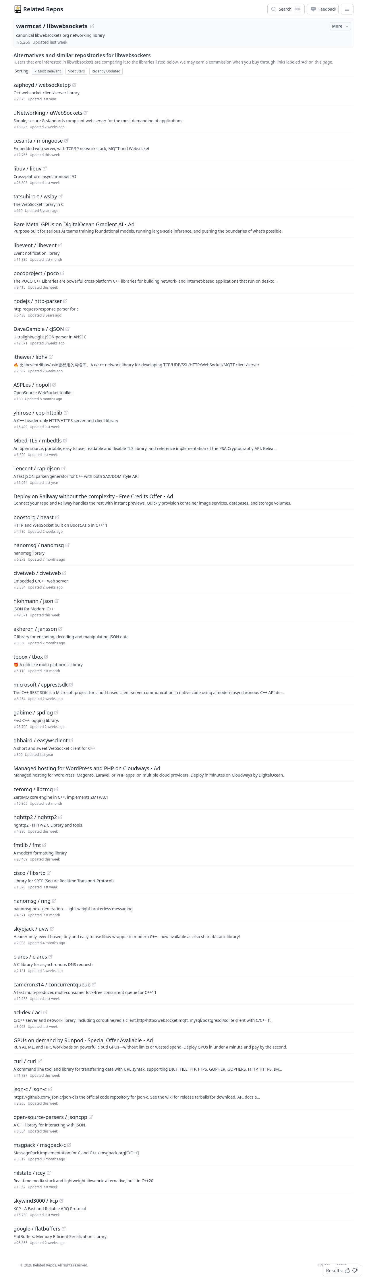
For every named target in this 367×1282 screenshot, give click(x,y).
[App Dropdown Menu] (347, 9)
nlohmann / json (33, 600)
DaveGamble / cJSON (38, 328)
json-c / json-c (30, 1089)
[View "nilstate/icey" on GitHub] (49, 1172)
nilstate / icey (29, 1172)
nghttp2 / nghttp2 (35, 817)
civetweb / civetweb (37, 573)
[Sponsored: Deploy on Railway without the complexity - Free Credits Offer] (183, 499)
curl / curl (24, 1061)
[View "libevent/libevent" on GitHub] (60, 245)
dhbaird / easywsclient (40, 740)
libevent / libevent (35, 245)
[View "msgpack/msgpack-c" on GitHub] (69, 1145)
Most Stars (76, 71)
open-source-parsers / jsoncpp (50, 1117)
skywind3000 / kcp (35, 1200)
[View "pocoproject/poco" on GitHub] (62, 273)
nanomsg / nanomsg (38, 545)
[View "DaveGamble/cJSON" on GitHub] (67, 329)
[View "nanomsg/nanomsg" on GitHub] (67, 545)
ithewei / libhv (30, 356)
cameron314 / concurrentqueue (51, 984)
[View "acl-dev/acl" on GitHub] (45, 1012)
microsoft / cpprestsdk (40, 684)
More (341, 26)
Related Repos (43, 9)
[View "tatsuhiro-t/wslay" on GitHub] (60, 196)
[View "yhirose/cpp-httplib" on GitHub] (65, 412)
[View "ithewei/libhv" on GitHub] (51, 356)
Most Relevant (47, 71)
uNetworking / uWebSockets (47, 112)
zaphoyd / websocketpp (42, 84)
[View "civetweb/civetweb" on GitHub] (64, 573)
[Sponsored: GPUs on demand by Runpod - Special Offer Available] (183, 1043)
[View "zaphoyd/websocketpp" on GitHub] (74, 85)
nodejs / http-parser (37, 301)
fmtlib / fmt (27, 845)
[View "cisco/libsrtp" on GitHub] (49, 873)
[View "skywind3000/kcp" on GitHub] (61, 1200)
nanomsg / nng (32, 900)
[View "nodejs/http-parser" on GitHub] (65, 301)
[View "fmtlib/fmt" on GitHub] (44, 845)
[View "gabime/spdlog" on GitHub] (56, 712)
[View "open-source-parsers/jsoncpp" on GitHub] (90, 1117)
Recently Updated (106, 71)
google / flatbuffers (36, 1228)
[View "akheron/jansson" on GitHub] (60, 628)
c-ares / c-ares (30, 956)
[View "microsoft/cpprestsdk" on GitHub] (71, 684)
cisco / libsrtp (29, 872)
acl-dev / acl (27, 1012)
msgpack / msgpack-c (39, 1144)
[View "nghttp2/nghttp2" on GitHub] (60, 817)
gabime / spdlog (33, 712)
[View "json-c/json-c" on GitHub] (50, 1089)
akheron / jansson (35, 628)
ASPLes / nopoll (32, 384)
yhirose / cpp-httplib (37, 412)
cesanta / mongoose (38, 140)
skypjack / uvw (31, 928)
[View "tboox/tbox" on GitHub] (46, 656)
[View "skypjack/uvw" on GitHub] (52, 928)
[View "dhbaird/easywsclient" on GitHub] (71, 740)
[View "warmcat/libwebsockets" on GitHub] (92, 26)
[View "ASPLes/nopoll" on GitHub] (54, 384)
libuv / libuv (27, 168)
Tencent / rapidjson (36, 468)
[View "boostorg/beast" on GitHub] (57, 517)
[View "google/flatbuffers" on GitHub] (63, 1228)
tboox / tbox (28, 656)
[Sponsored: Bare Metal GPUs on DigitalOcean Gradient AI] (183, 227)
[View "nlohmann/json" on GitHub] (56, 601)
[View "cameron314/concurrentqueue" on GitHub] (94, 984)
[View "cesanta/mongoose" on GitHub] (66, 140)
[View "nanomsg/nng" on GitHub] (54, 900)
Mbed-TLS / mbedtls (37, 440)
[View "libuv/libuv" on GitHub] (45, 168)
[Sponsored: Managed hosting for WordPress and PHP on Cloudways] (183, 771)
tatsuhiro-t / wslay (35, 196)
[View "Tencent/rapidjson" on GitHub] (63, 468)
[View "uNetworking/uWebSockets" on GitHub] (85, 112)
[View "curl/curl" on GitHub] (40, 1061)
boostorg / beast (33, 517)
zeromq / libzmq (33, 789)
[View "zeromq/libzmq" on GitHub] (56, 789)
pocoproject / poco (36, 273)
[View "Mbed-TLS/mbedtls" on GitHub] (65, 440)
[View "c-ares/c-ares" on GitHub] (50, 956)
